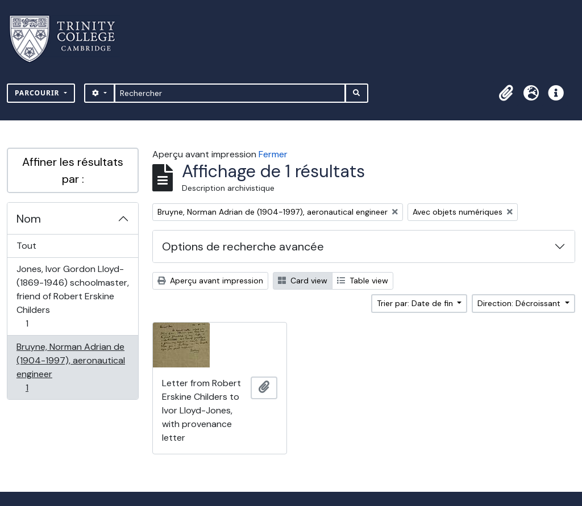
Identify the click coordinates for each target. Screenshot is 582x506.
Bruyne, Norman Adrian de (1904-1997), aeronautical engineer (70, 367)
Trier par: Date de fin (416, 303)
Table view (362, 280)
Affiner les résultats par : (72, 170)
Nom (28, 218)
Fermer (273, 154)
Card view (302, 280)
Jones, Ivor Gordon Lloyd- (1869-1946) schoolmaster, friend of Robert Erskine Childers (72, 296)
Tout (26, 246)
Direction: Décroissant (520, 303)
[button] (505, 93)
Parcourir (38, 93)
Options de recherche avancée (243, 246)
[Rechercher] (230, 93)
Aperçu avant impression (210, 280)
